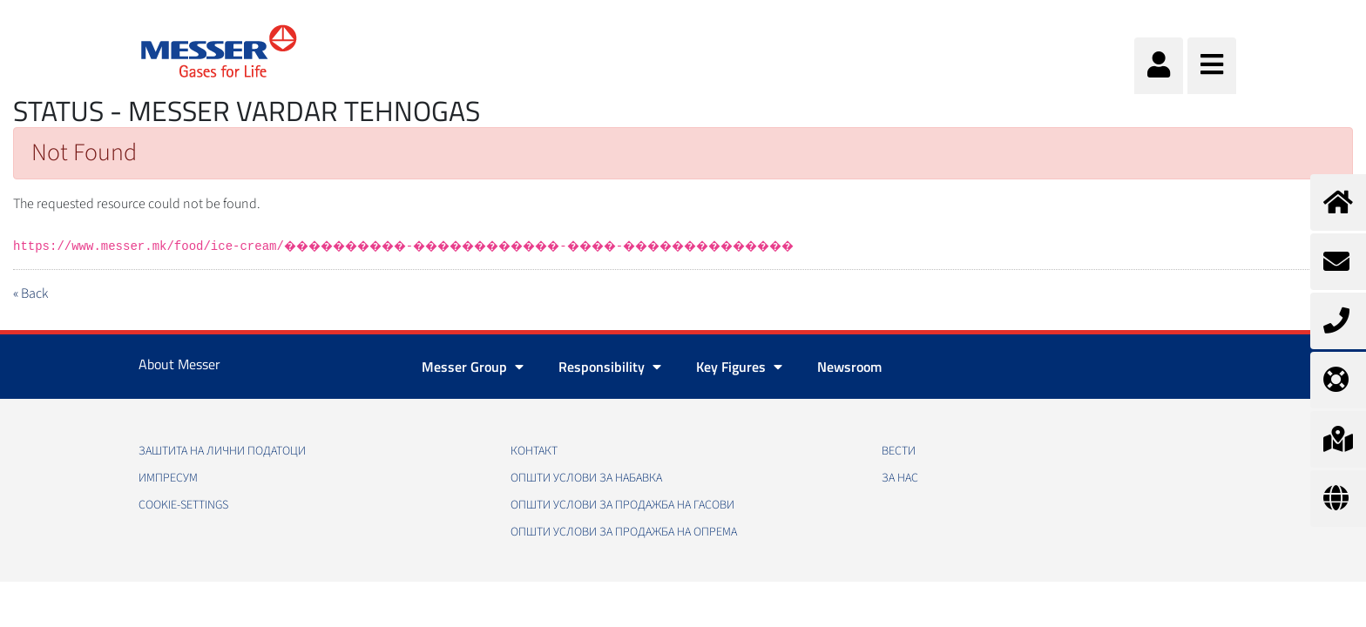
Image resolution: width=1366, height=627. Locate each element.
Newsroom (849, 366)
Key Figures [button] (739, 366)
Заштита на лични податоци (222, 451)
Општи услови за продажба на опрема (624, 532)
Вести (899, 451)
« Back (30, 293)
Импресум (168, 478)
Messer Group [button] (473, 366)
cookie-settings (183, 505)
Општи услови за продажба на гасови (622, 505)
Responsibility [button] (609, 366)
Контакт (534, 451)
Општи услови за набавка (586, 478)
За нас (900, 478)
